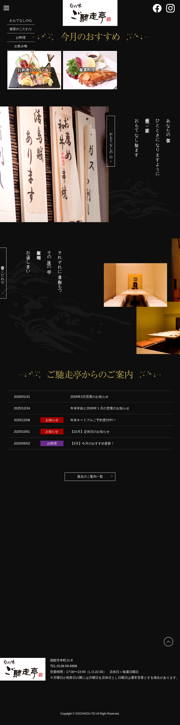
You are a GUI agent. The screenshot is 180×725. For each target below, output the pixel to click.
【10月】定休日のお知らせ (90, 431)
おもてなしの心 (111, 147)
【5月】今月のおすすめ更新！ (92, 443)
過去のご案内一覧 (95, 476)
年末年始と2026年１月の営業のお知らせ (99, 408)
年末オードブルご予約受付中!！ (93, 420)
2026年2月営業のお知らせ (89, 396)
